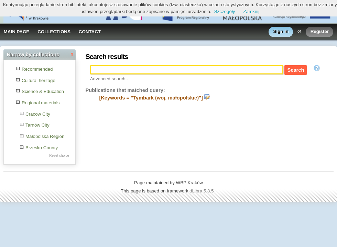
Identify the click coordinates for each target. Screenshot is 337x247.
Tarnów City (37, 125)
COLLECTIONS (53, 31)
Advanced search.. (109, 78)
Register (320, 31)
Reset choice (59, 155)
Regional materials (40, 102)
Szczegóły (224, 11)
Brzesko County (41, 147)
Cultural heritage (38, 80)
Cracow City (37, 114)
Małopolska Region (44, 136)
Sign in (281, 31)
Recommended (37, 69)
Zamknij (251, 11)
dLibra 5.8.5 (202, 190)
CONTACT (90, 31)
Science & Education (43, 91)
